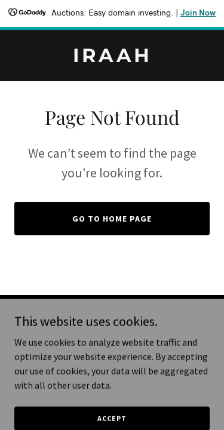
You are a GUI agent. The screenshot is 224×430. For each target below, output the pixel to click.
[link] (112, 58)
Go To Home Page (112, 218)
